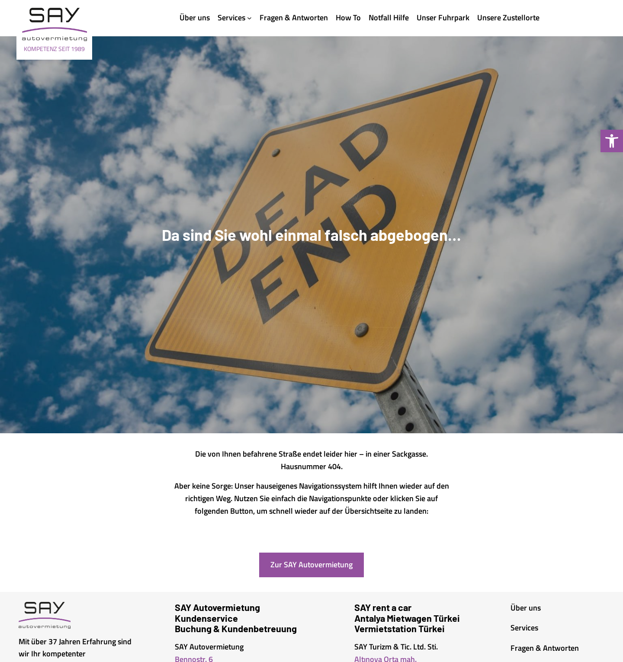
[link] (612, 141)
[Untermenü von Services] (249, 18)
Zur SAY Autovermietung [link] (311, 564)
